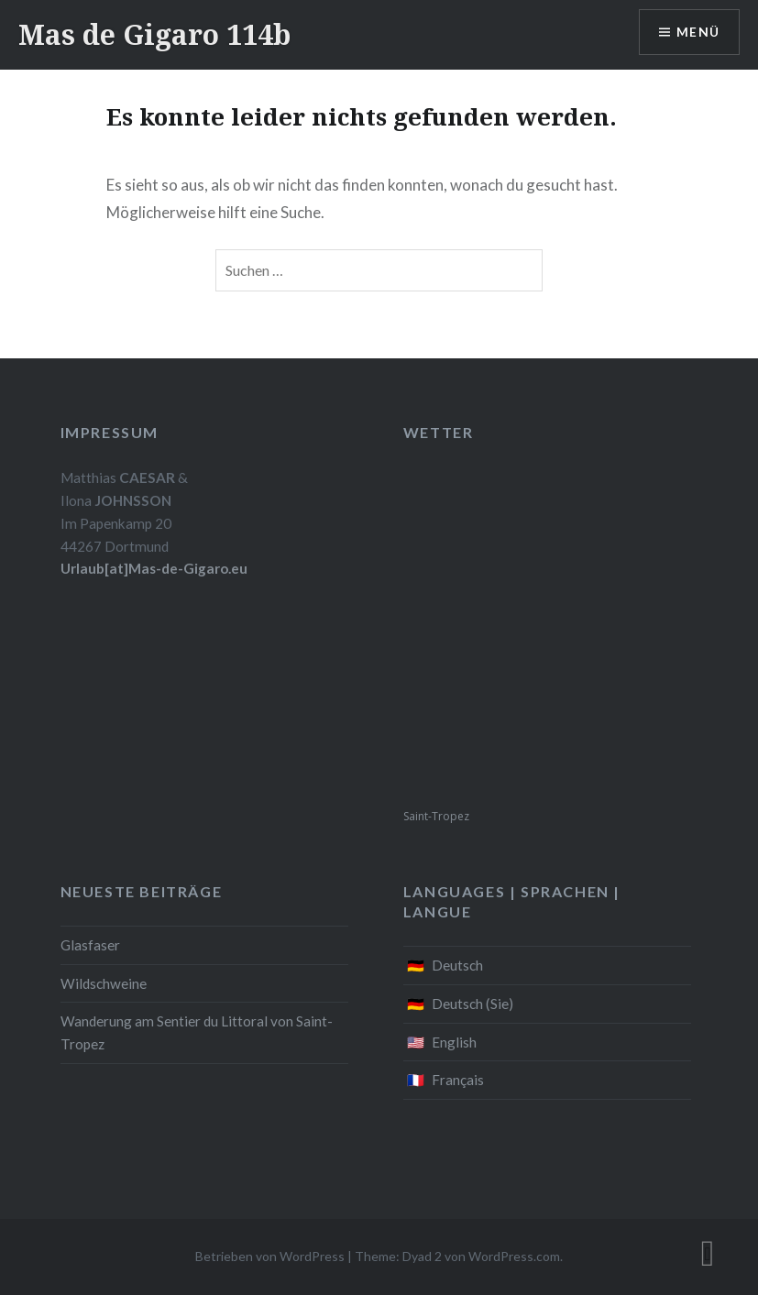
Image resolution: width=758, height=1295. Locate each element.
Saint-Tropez (436, 816)
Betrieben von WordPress (270, 1256)
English (454, 1042)
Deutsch (457, 965)
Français (458, 1079)
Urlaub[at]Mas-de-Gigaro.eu (153, 568)
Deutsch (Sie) (472, 1003)
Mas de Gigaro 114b (154, 34)
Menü (698, 32)
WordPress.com (514, 1256)
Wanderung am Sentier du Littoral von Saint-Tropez (196, 1032)
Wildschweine (103, 983)
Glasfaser (90, 945)
